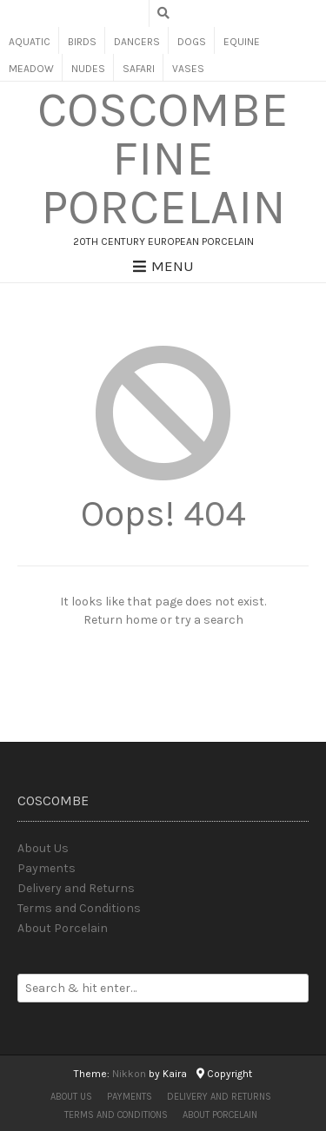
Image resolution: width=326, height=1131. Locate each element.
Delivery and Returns (76, 888)
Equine (241, 42)
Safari (139, 69)
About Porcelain (62, 928)
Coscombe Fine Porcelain (163, 159)
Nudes (88, 69)
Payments (46, 868)
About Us (43, 848)
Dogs (191, 42)
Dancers (137, 42)
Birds (82, 42)
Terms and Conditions (79, 908)
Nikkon (129, 1074)
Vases (188, 69)
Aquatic (29, 42)
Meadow (31, 69)
